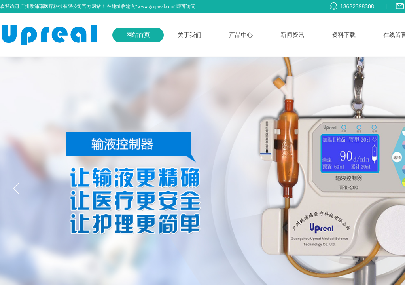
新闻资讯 (292, 35)
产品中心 (241, 35)
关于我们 (189, 35)
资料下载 (344, 35)
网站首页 (138, 35)
